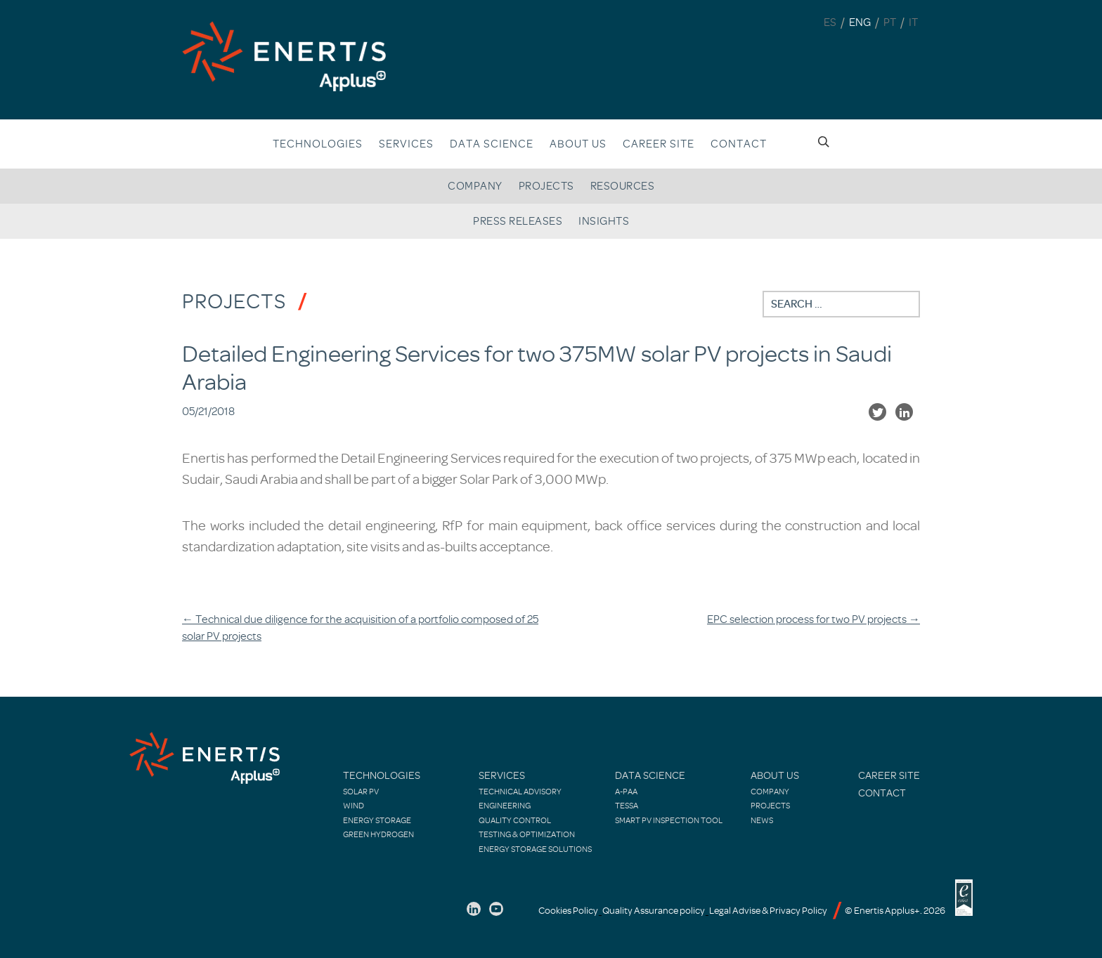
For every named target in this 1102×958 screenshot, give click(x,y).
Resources (622, 186)
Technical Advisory (520, 791)
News (762, 820)
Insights (603, 221)
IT (913, 22)
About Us (775, 776)
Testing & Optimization (527, 834)
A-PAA (626, 791)
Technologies (318, 144)
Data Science (491, 144)
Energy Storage (377, 820)
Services (406, 144)
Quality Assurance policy (653, 910)
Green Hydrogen (378, 834)
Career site (658, 144)
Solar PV (361, 791)
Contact (739, 144)
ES (830, 22)
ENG (860, 22)
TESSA (626, 806)
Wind (353, 806)
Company (475, 186)
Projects (546, 186)
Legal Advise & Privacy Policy (768, 910)
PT (889, 22)
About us (578, 144)
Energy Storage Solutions (535, 849)
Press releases (517, 221)
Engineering (505, 806)
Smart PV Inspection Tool (668, 820)
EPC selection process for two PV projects (813, 619)
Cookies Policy (568, 910)
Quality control (515, 820)
